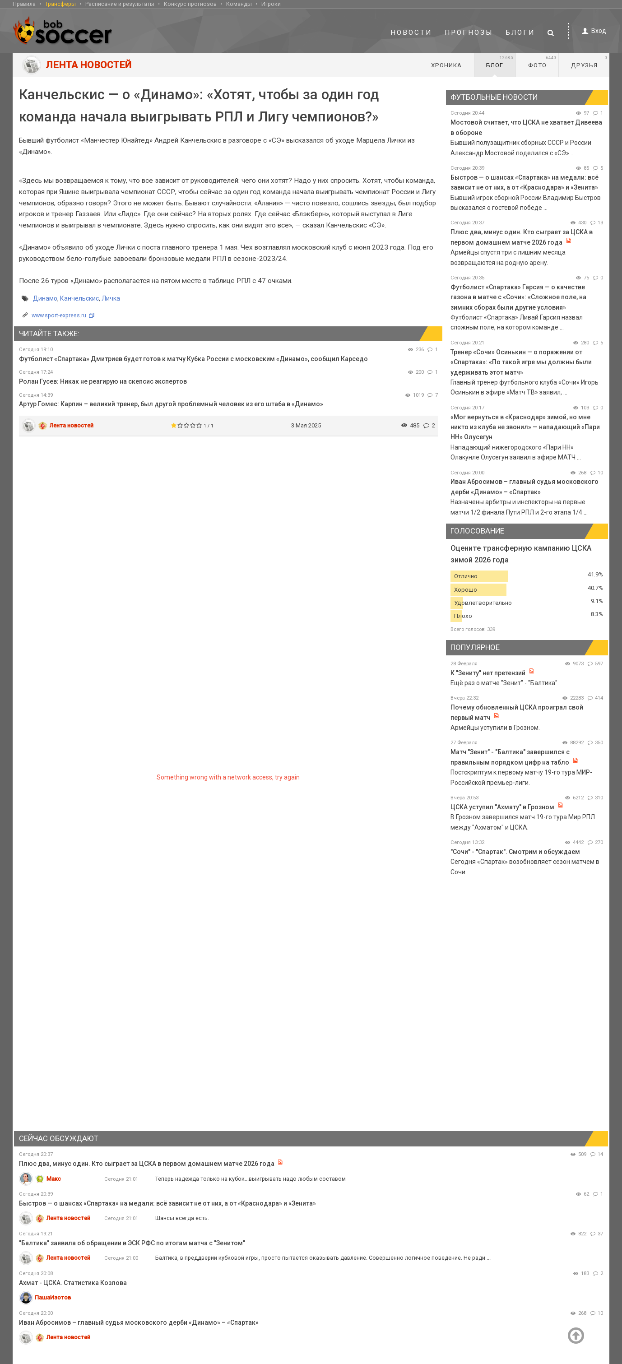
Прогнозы (469, 32)
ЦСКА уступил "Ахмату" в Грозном (502, 807)
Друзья (589, 62)
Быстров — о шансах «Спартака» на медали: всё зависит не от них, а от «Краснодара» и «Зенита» (167, 1203)
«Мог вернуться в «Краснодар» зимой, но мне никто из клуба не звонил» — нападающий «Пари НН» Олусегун (525, 427)
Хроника (446, 65)
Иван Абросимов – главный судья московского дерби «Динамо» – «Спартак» (139, 1322)
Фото (542, 62)
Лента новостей (71, 425)
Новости (411, 32)
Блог (499, 62)
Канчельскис (79, 298)
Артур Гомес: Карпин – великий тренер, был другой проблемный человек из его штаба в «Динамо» (171, 404)
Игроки (271, 3)
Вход (592, 31)
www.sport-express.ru (59, 315)
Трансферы (60, 3)
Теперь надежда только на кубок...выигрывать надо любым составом (250, 1178)
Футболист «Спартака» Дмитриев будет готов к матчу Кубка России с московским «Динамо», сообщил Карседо (193, 358)
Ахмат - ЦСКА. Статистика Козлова (73, 1282)
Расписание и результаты (119, 3)
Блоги (520, 32)
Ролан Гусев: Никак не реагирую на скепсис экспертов (103, 381)
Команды (239, 3)
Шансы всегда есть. (182, 1218)
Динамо (45, 298)
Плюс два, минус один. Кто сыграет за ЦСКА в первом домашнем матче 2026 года (146, 1163)
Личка (111, 298)
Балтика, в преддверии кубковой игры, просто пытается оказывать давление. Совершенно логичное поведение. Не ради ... (323, 1257)
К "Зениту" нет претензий (487, 673)
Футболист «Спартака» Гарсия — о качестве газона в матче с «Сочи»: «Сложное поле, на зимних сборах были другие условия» (518, 297)
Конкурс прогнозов (190, 3)
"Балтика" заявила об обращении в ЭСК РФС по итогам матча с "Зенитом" (132, 1243)
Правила (24, 3)
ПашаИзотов (53, 1297)
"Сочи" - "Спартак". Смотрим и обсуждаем (515, 851)
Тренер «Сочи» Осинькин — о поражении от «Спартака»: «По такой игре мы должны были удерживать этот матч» (521, 362)
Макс (53, 1178)
